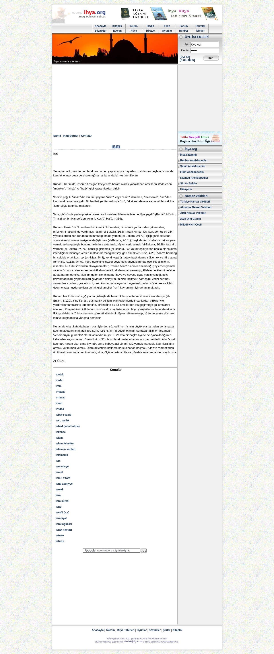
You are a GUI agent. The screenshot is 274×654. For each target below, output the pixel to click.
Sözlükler (100, 30)
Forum (183, 26)
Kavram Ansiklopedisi (194, 177)
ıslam (59, 437)
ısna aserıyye (64, 483)
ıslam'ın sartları (66, 449)
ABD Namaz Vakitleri (193, 213)
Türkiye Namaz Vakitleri (195, 201)
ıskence (61, 432)
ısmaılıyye (62, 466)
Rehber (183, 30)
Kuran (134, 26)
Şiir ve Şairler (188, 183)
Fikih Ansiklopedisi (192, 172)
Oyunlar (167, 30)
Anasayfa (100, 26)
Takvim (117, 30)
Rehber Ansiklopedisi (193, 160)
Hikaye (150, 30)
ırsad (59, 403)
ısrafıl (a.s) (62, 512)
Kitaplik (117, 26)
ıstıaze (60, 541)
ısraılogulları (64, 524)
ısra (58, 495)
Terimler (200, 26)
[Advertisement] (137, 98)
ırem (59, 386)
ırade (59, 380)
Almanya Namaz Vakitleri (196, 207)
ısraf (59, 506)
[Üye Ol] (185, 57)
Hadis (150, 26)
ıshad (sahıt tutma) (68, 426)
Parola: (185, 50)
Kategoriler (71, 135)
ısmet (59, 472)
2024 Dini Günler (190, 218)
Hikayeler (186, 189)
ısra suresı (62, 501)
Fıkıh (167, 26)
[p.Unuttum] (187, 60)
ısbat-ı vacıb (63, 414)
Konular (86, 135)
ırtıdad (60, 409)
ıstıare (60, 535)
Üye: (186, 44)
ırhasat (60, 391)
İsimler (200, 30)
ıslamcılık (62, 455)
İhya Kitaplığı (188, 154)
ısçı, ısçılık (62, 420)
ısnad (59, 489)
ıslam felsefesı (65, 443)
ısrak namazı (64, 529)
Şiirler (166, 630)
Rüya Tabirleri (125, 630)
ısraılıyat (61, 518)
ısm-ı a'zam (63, 478)
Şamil (57, 135)
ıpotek (60, 374)
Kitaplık (177, 630)
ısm (58, 460)
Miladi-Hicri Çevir (191, 224)
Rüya (133, 30)
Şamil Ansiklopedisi (192, 166)
